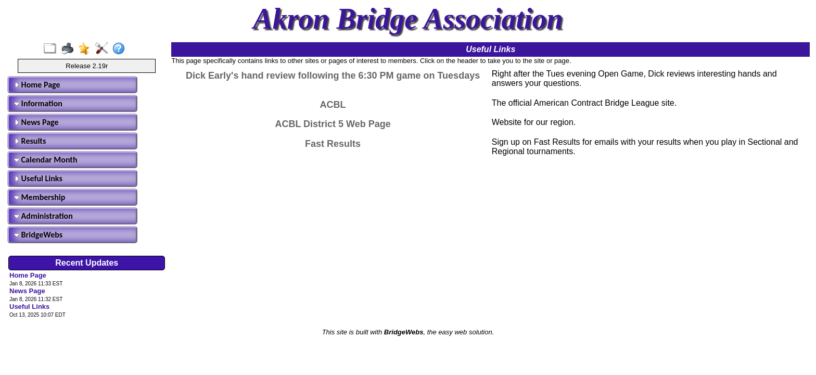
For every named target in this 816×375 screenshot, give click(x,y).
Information (38, 103)
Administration (43, 216)
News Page (36, 122)
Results (30, 141)
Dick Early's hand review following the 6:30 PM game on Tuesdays (333, 75)
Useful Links (38, 178)
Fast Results (333, 144)
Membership (39, 197)
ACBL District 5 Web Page (332, 124)
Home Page (37, 85)
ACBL (333, 104)
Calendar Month (46, 160)
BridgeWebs (38, 235)
